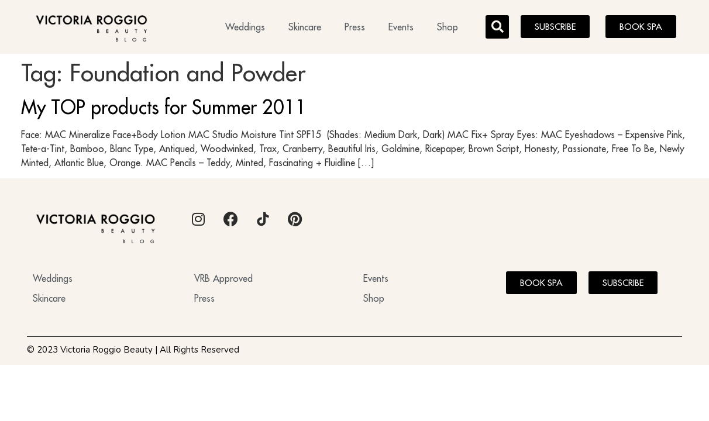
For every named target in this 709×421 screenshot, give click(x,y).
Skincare (304, 27)
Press (355, 27)
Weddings (245, 27)
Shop (447, 27)
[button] (497, 27)
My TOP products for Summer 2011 (164, 107)
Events (401, 27)
